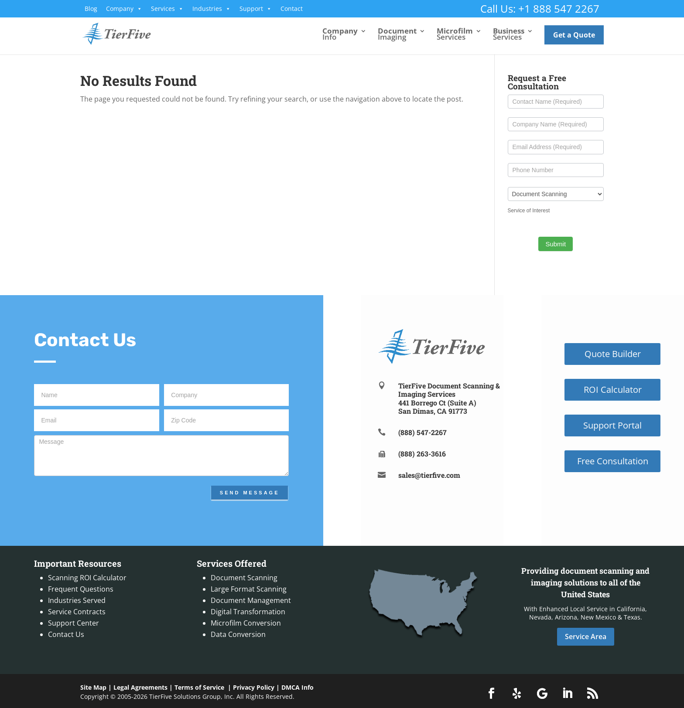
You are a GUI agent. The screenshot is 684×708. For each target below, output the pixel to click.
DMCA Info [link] (297, 687)
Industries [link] (211, 8)
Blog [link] (91, 8)
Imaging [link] (397, 35)
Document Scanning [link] (244, 577)
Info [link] (340, 35)
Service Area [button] (585, 636)
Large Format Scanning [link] (249, 589)
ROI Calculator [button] (613, 389)
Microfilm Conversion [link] (246, 623)
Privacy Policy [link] (253, 687)
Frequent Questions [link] (80, 589)
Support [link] (255, 8)
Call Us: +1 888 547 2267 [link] (539, 8)
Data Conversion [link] (238, 634)
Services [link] (167, 8)
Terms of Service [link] (199, 687)
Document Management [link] (251, 600)
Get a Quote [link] (574, 35)
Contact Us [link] (66, 634)
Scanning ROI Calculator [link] (87, 577)
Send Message (250, 492)
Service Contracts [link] (77, 611)
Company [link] (124, 8)
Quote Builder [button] (613, 354)
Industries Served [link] (77, 600)
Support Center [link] (73, 623)
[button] (492, 694)
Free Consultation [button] (612, 461)
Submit (555, 244)
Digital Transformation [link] (248, 611)
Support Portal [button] (612, 425)
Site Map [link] (93, 687)
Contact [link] (291, 8)
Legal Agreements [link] (140, 687)
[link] (124, 33)
